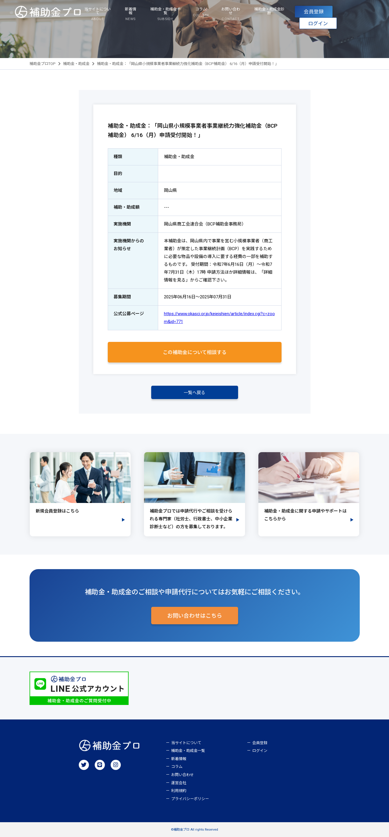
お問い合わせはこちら (194, 616)
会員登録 (314, 12)
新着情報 (178, 759)
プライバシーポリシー (190, 799)
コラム (176, 766)
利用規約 (178, 791)
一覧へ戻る (194, 392)
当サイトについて (186, 743)
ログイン (318, 23)
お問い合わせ (182, 775)
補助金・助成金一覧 (188, 750)
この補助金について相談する (195, 352)
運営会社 (178, 783)
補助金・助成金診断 (269, 11)
